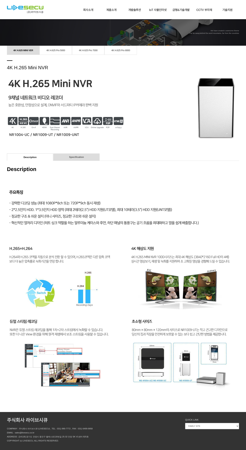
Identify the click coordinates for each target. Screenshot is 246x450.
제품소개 (111, 10)
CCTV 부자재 (204, 10)
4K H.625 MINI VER (23, 50)
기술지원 (227, 10)
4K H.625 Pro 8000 (120, 50)
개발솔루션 (134, 10)
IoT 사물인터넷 (157, 10)
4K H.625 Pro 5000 (55, 50)
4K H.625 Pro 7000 (88, 50)
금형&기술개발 (181, 10)
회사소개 (88, 10)
